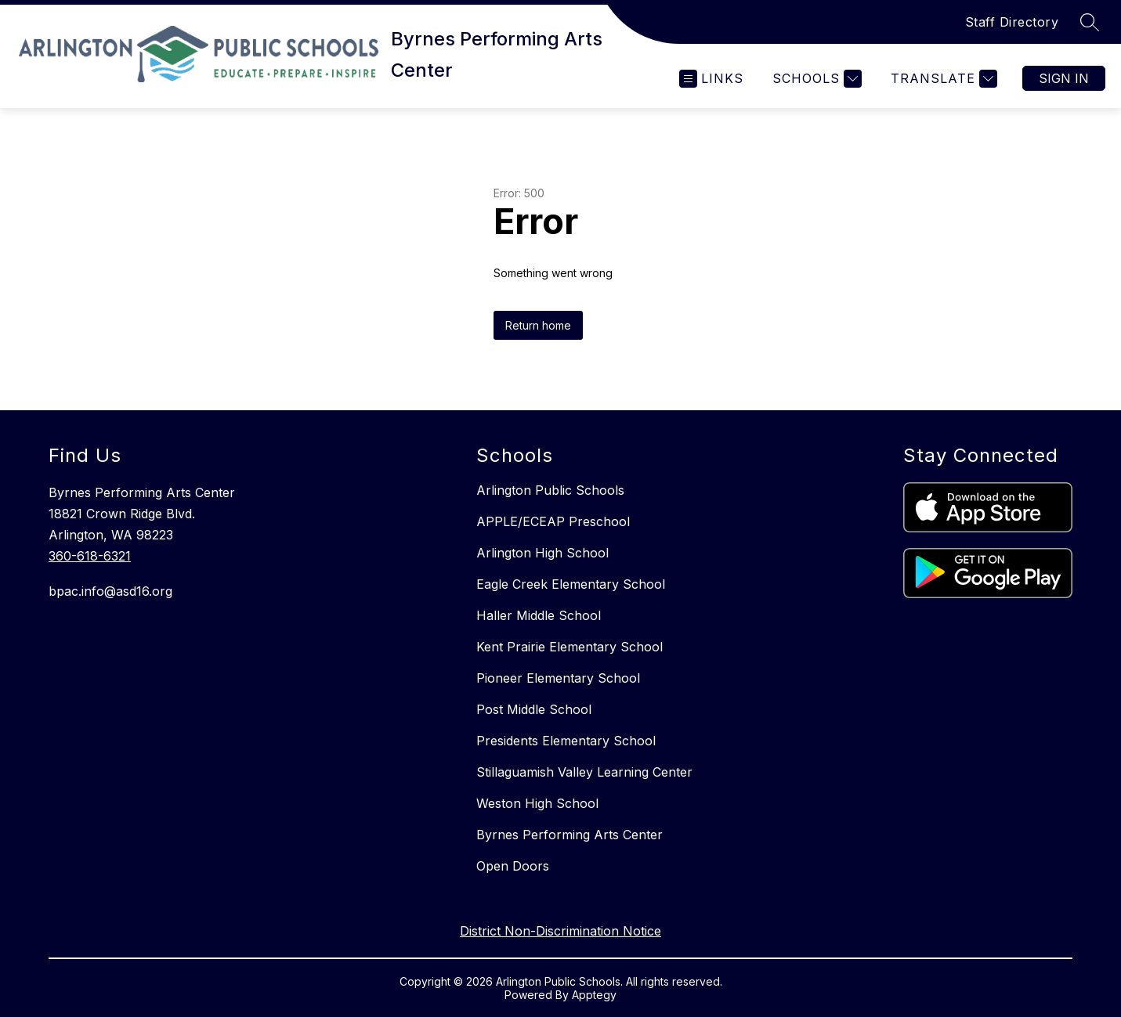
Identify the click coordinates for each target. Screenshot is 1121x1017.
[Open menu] (711, 78)
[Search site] (1089, 22)
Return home (538, 325)
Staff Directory (1012, 22)
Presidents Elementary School (566, 740)
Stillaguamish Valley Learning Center (584, 772)
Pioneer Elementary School (558, 678)
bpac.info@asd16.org (110, 591)
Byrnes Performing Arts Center (569, 834)
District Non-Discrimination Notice (560, 931)
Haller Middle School (538, 615)
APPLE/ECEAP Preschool (553, 521)
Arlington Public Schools (550, 490)
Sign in (1064, 78)
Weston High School (537, 803)
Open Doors (512, 866)
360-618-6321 (90, 556)
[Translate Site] (942, 78)
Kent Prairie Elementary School (569, 647)
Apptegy (594, 994)
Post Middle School (533, 709)
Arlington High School (542, 553)
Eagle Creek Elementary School (570, 584)
